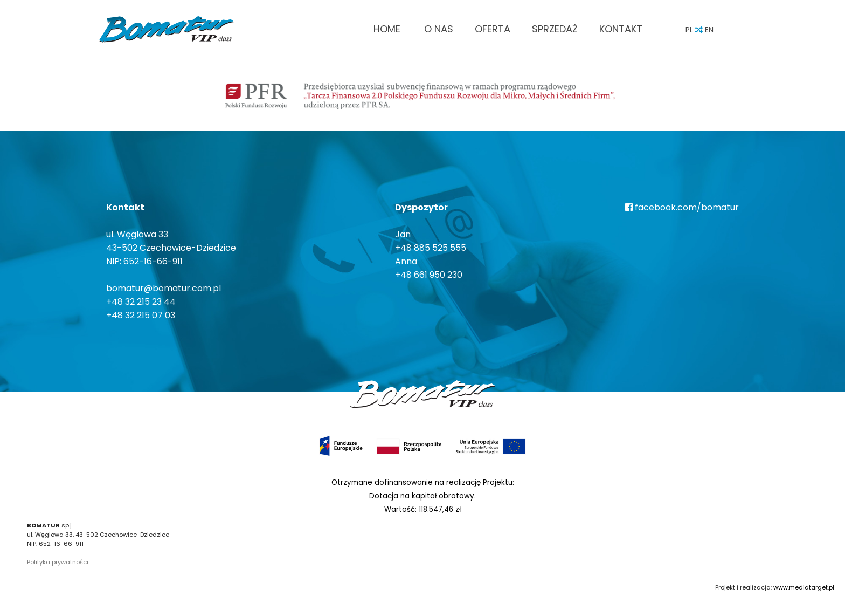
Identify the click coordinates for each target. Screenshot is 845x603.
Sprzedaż (555, 29)
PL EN (699, 29)
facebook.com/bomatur (682, 207)
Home (386, 29)
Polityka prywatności (57, 562)
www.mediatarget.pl (803, 587)
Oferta (492, 29)
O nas (438, 29)
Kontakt (620, 29)
